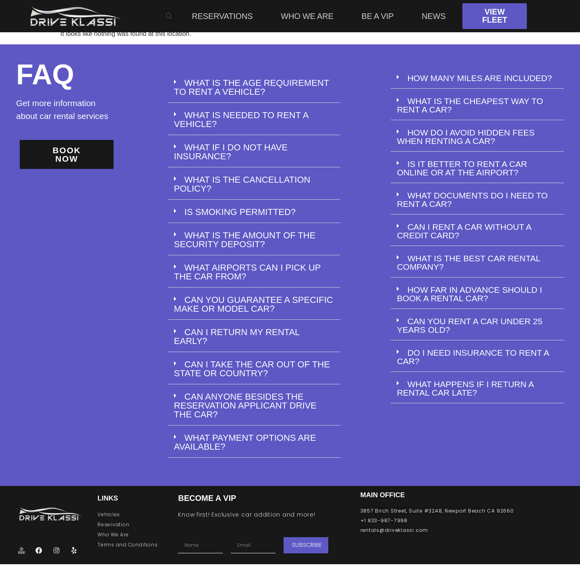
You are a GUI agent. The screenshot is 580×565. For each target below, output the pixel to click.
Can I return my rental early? (237, 336)
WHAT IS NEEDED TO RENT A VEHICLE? (241, 119)
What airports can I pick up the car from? (247, 272)
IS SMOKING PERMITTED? (240, 212)
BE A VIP (378, 16)
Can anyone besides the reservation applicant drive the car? (245, 405)
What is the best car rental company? (468, 262)
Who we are (307, 16)
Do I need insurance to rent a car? (473, 357)
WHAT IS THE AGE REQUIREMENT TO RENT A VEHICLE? (251, 87)
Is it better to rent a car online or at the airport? (462, 168)
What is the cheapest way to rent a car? (470, 105)
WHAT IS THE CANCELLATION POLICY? (242, 184)
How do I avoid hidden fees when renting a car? (465, 137)
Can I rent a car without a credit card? (464, 231)
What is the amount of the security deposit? (245, 239)
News (433, 16)
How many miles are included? (479, 78)
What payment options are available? (245, 442)
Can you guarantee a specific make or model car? (253, 304)
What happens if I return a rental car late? (465, 388)
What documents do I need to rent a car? (472, 199)
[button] (254, 88)
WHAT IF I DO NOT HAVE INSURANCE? (231, 151)
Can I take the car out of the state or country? (252, 368)
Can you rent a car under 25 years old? (469, 325)
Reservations (222, 16)
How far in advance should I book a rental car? (469, 294)
